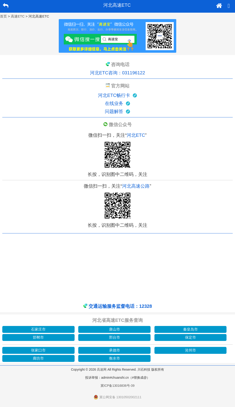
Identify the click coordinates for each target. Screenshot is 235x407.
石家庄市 (38, 329)
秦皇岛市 (190, 329)
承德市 (114, 350)
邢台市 (114, 337)
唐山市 (114, 329)
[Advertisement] (117, 268)
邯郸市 (38, 337)
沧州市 (190, 350)
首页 (3, 16)
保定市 (190, 337)
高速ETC (18, 16)
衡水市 (114, 358)
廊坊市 (38, 358)
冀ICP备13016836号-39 (117, 385)
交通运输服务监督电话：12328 (120, 306)
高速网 (101, 369)
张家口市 (38, 350)
